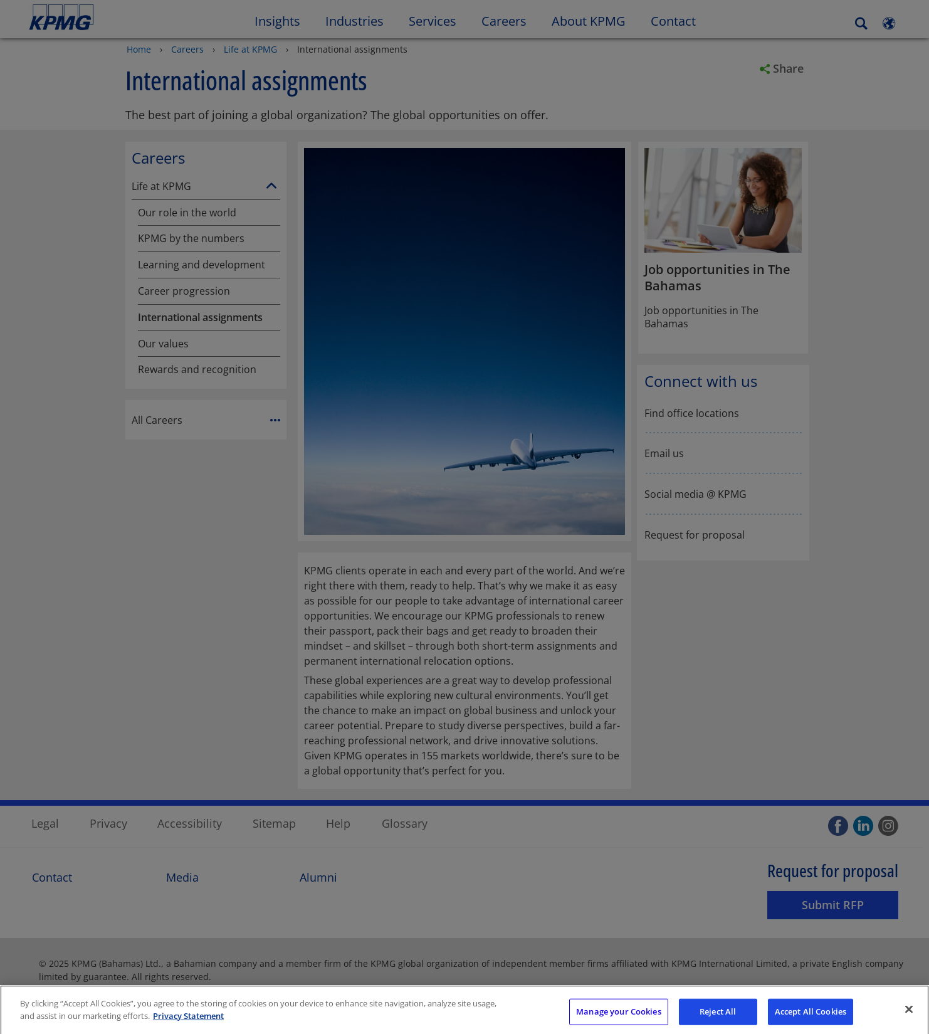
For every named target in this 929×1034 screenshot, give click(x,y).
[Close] (909, 1016)
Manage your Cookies (618, 1017)
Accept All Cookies (810, 1017)
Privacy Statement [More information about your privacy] (188, 1022)
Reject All (718, 1017)
